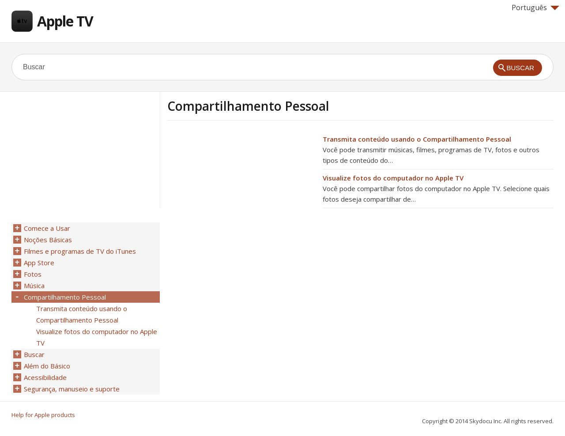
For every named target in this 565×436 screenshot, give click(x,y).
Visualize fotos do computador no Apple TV (393, 177)
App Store (39, 262)
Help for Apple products (43, 415)
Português (535, 7)
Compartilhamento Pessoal (65, 297)
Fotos (32, 274)
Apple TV (65, 20)
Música (34, 285)
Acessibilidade (45, 377)
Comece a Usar (47, 228)
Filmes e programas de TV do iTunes (80, 251)
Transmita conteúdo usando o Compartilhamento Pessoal (417, 139)
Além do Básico (47, 365)
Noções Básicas (48, 239)
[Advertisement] (241, 195)
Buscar (34, 354)
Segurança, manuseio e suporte (72, 388)
